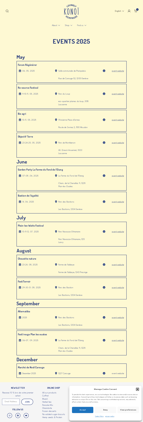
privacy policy (110, 416)
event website (118, 71)
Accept (83, 410)
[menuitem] (118, 11)
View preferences (128, 410)
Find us (80, 25)
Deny (105, 410)
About (54, 25)
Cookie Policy (99, 416)
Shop (67, 25)
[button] (137, 389)
